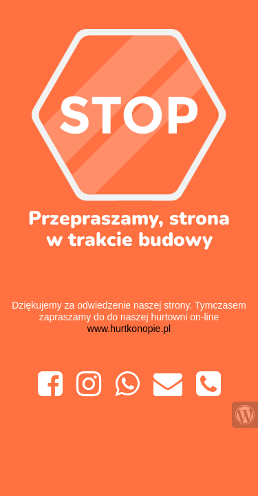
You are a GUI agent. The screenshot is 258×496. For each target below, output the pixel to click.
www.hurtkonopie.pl (129, 328)
